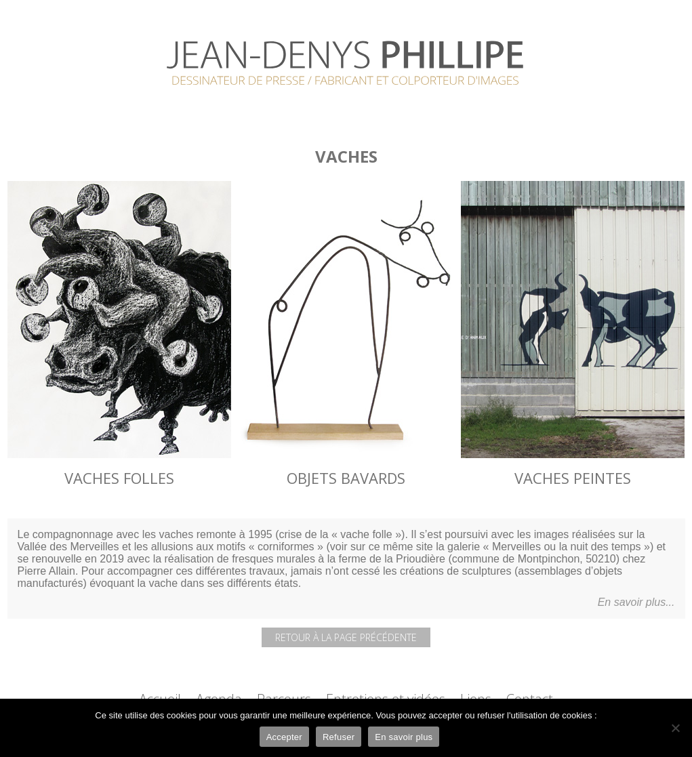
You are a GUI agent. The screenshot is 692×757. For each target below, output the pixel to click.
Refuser (338, 737)
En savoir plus (403, 737)
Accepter (284, 737)
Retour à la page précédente (346, 637)
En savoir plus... (636, 602)
